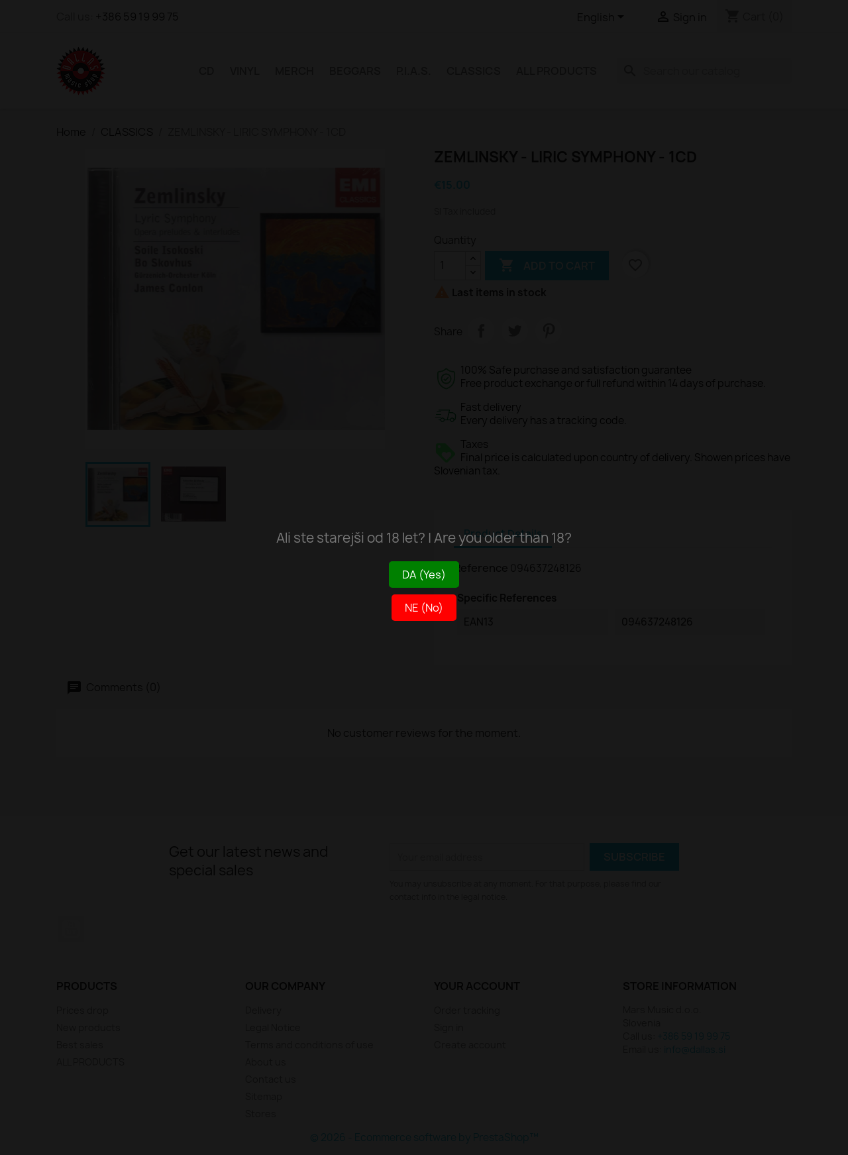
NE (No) (424, 607)
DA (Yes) (424, 574)
